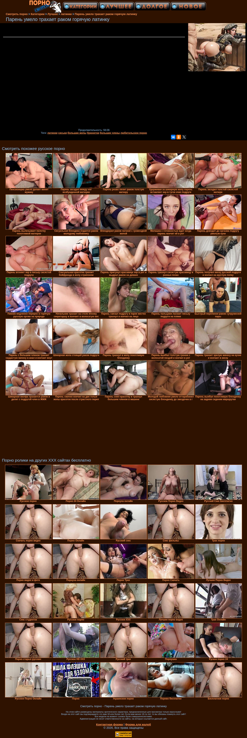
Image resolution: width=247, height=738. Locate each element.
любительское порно (134, 132)
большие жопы (77, 132)
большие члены (110, 132)
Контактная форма (109, 724)
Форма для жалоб (138, 724)
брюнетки (93, 132)
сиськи (62, 132)
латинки (52, 132)
